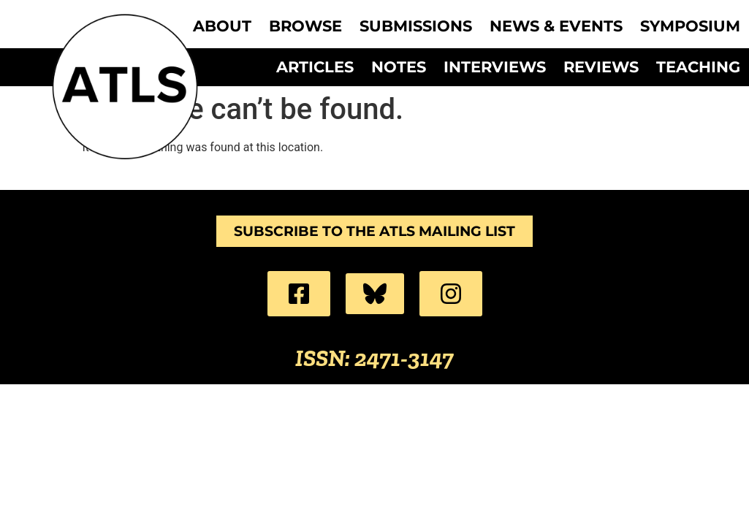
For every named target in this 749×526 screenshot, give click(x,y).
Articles (315, 67)
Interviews (495, 67)
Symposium (690, 26)
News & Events (556, 26)
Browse (305, 26)
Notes (398, 67)
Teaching (698, 67)
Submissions (416, 26)
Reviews (601, 67)
